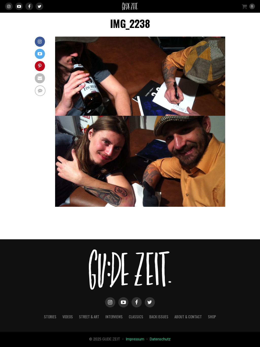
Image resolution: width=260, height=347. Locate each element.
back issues (158, 316)
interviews (114, 316)
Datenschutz (160, 339)
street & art (89, 316)
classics (136, 316)
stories (50, 316)
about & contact (188, 316)
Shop (212, 316)
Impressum (135, 339)
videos (67, 316)
